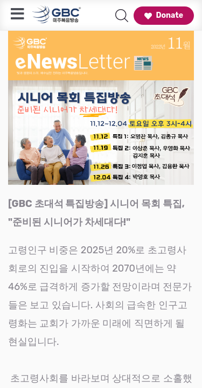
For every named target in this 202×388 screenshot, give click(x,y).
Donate (163, 15)
